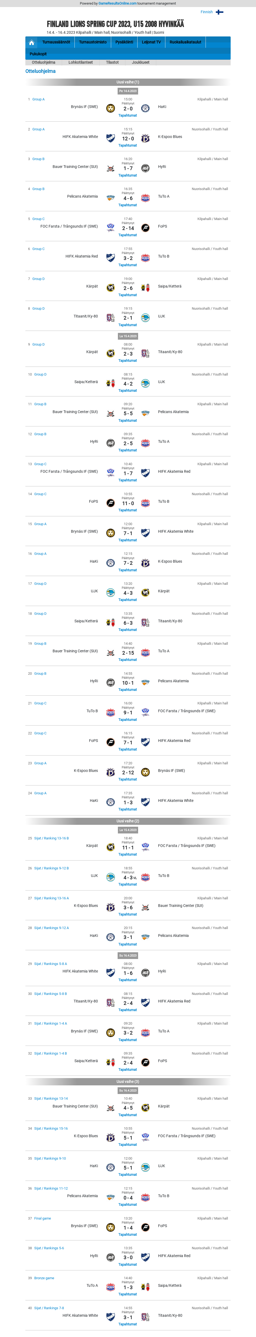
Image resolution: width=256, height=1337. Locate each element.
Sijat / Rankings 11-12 (51, 1188)
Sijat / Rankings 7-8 (49, 1308)
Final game (42, 1218)
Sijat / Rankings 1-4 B (50, 1053)
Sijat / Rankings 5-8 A (50, 964)
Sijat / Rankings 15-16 (51, 1128)
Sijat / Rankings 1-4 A (50, 1023)
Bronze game (44, 1278)
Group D (38, 279)
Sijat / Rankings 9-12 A (51, 928)
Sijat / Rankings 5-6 (49, 1248)
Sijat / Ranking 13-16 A (51, 898)
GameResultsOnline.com (117, 3)
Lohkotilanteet (81, 62)
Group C (38, 219)
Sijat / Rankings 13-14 (51, 1098)
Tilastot (112, 62)
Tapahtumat (127, 115)
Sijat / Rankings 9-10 (50, 1158)
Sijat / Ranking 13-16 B (51, 838)
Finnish (216, 12)
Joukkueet (140, 62)
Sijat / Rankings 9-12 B (51, 868)
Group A (38, 99)
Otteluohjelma (43, 62)
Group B (38, 159)
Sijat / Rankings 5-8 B (50, 994)
